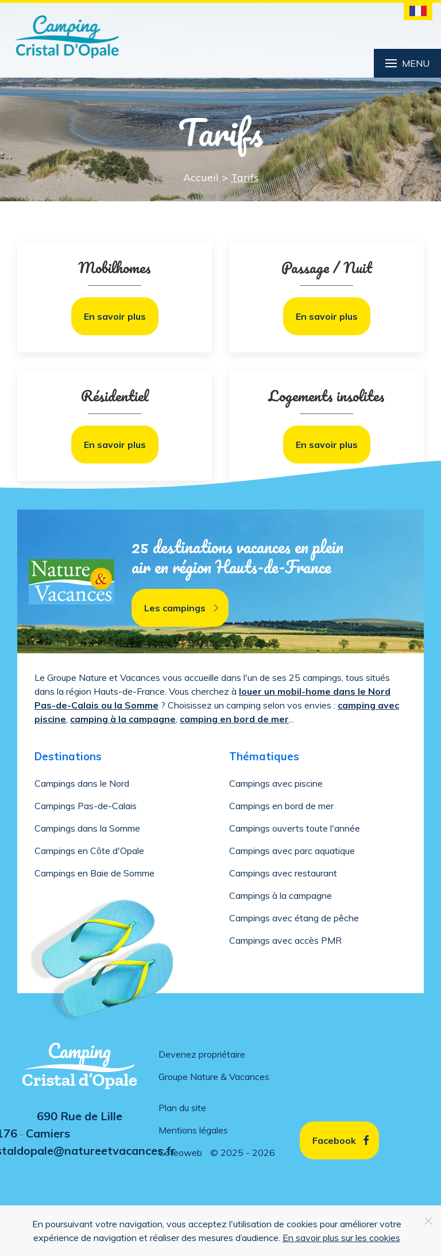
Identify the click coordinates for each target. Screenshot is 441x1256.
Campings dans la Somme (87, 828)
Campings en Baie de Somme (94, 873)
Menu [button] (407, 63)
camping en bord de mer (234, 719)
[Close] (428, 1221)
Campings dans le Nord (81, 783)
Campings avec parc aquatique (292, 850)
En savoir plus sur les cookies (341, 1237)
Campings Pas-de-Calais (85, 805)
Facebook (342, 1140)
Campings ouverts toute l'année (294, 828)
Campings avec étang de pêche (294, 918)
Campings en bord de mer (281, 805)
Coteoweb (180, 1152)
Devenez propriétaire (201, 1054)
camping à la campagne (123, 719)
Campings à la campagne (280, 895)
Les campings (183, 608)
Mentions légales (193, 1130)
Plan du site (182, 1107)
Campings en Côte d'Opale (89, 850)
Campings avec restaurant (283, 873)
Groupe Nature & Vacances (213, 1076)
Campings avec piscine (276, 783)
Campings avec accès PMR (285, 940)
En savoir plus (115, 316)
